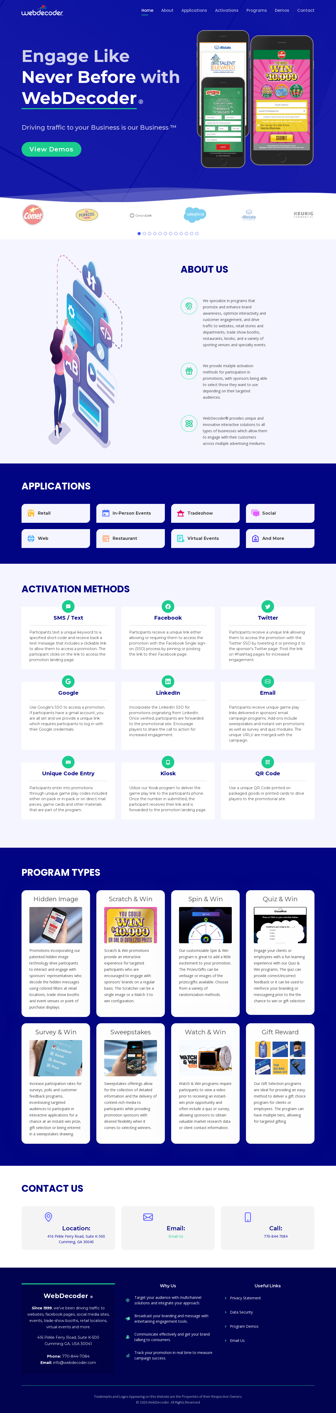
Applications (194, 10)
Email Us (237, 1340)
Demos (282, 10)
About (167, 10)
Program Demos (244, 1326)
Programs (256, 10)
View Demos (51, 149)
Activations (227, 10)
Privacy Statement (245, 1298)
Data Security (241, 1312)
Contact (305, 10)
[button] (139, 233)
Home (147, 10)
